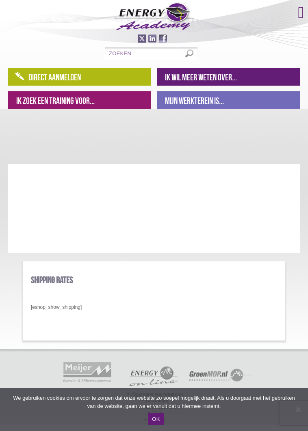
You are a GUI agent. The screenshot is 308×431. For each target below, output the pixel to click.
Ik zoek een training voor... (55, 101)
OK (156, 419)
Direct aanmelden (54, 77)
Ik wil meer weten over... (201, 77)
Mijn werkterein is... (194, 101)
